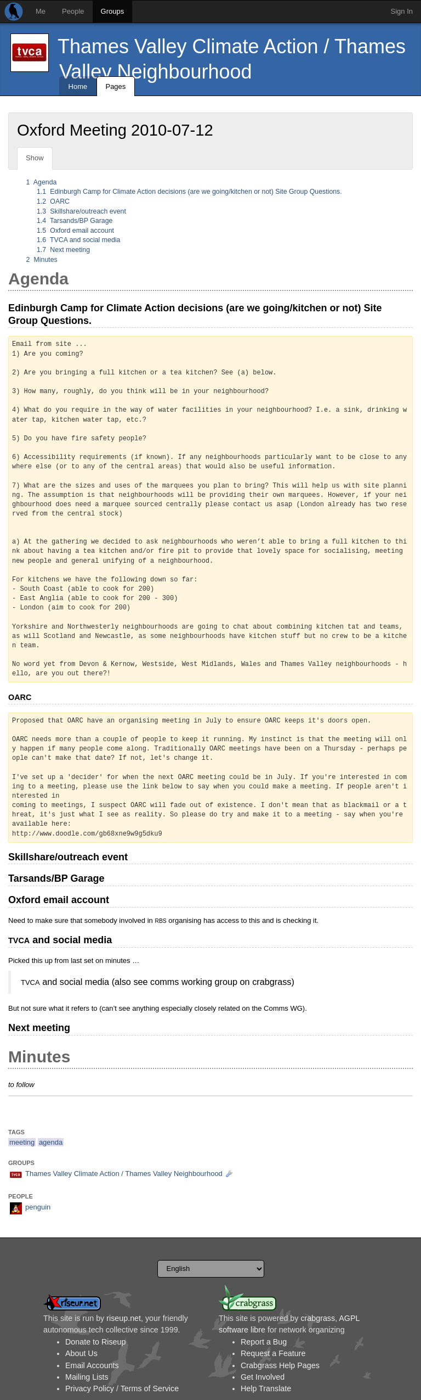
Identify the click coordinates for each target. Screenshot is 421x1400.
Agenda (41, 182)
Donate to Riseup (95, 1341)
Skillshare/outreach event (81, 211)
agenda (50, 1142)
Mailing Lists (87, 1377)
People (73, 11)
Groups (112, 11)
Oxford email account (75, 230)
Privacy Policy (89, 1388)
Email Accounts (92, 1365)
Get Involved (263, 1377)
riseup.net (123, 1318)
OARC (53, 201)
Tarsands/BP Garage (74, 221)
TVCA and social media (78, 240)
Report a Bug (264, 1341)
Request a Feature (273, 1353)
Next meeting (63, 250)
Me (40, 11)
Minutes (42, 260)
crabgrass (317, 1318)
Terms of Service (150, 1388)
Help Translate (266, 1388)
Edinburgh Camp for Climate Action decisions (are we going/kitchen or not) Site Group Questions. (189, 191)
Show (35, 158)
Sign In (402, 11)
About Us (81, 1353)
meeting (22, 1142)
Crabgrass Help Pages (280, 1365)
